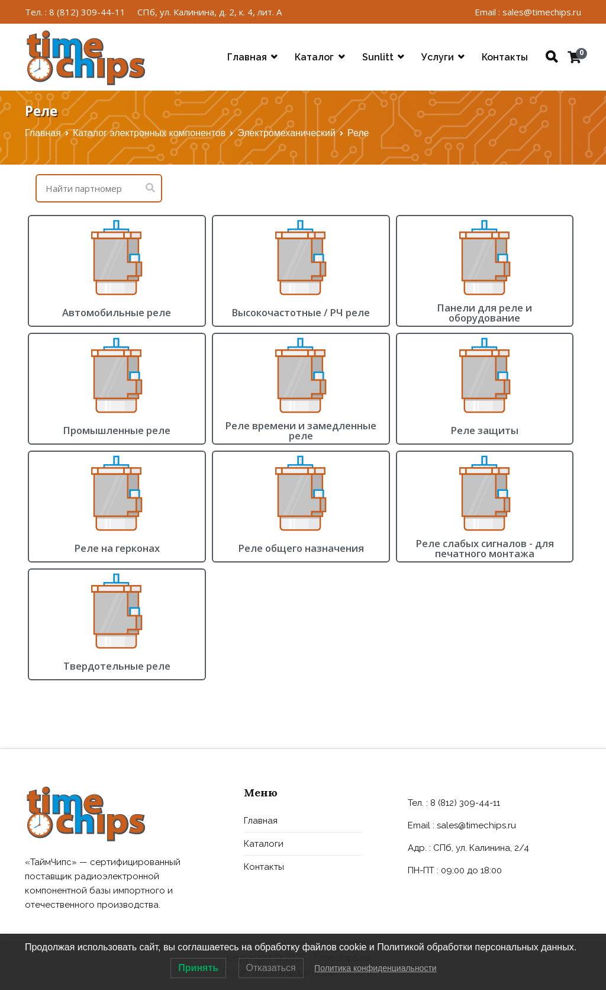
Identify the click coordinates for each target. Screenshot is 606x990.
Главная (247, 57)
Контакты (505, 57)
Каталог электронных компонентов (149, 133)
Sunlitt (378, 57)
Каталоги (263, 843)
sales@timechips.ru (476, 825)
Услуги (437, 57)
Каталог (314, 57)
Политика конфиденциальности (375, 968)
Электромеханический (286, 133)
